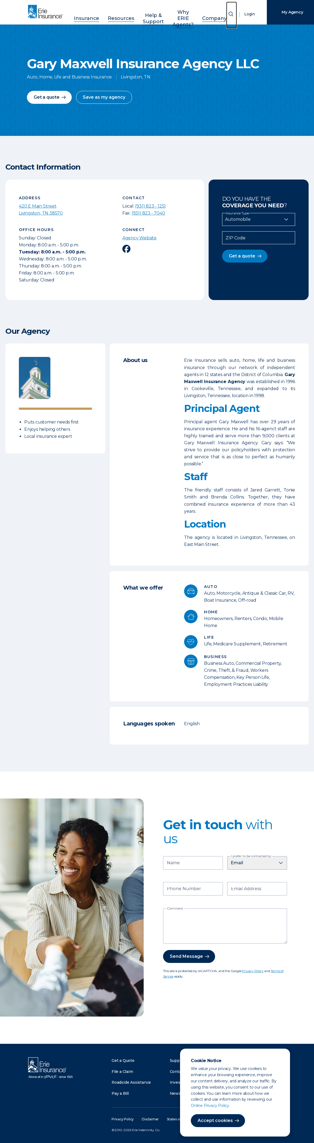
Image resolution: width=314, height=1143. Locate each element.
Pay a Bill (120, 1093)
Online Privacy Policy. (206, 1105)
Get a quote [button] (47, 97)
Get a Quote (123, 1060)
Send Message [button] (186, 956)
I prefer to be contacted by (251, 856)
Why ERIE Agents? (180, 14)
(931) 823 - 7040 (148, 213)
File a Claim (122, 1071)
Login (245, 14)
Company (213, 14)
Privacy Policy (252, 971)
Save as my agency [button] (104, 97)
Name (173, 863)
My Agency (288, 12)
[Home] (46, 12)
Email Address (246, 889)
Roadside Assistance (131, 1082)
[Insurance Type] (258, 219)
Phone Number (184, 889)
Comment (175, 908)
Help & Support (144, 14)
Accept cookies (211, 1120)
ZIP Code (236, 238)
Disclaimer (150, 1119)
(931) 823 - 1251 (150, 206)
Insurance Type (237, 213)
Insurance (83, 14)
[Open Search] (227, 15)
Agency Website (139, 237)
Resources (112, 14)
